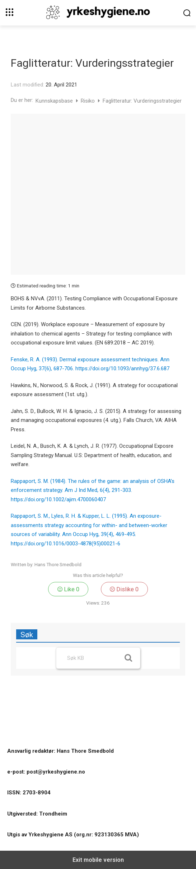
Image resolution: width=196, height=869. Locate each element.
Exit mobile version (98, 859)
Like (68, 589)
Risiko (88, 101)
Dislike (124, 589)
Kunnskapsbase (55, 101)
